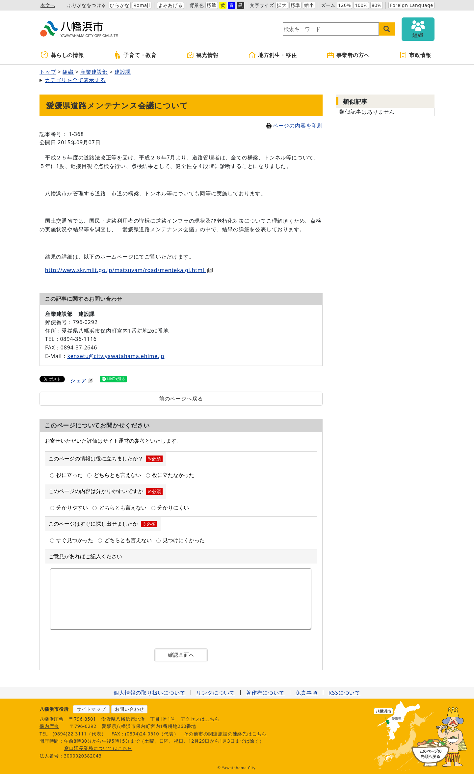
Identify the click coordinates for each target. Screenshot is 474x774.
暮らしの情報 (62, 55)
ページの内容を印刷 (294, 125)
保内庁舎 (49, 726)
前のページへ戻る (181, 398)
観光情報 (202, 55)
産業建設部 (94, 71)
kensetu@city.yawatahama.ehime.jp (115, 356)
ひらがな (119, 5)
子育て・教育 (135, 55)
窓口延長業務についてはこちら (98, 748)
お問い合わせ (129, 709)
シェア (81, 380)
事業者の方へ (348, 55)
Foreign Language (411, 5)
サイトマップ (91, 709)
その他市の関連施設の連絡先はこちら (225, 734)
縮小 (309, 5)
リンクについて (215, 692)
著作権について (265, 692)
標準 (212, 5)
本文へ (47, 5)
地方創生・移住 (272, 55)
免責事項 (307, 692)
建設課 (123, 71)
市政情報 (415, 55)
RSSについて (344, 692)
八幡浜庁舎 (52, 719)
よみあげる (170, 5)
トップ (48, 71)
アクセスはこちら (200, 719)
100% (361, 5)
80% (377, 5)
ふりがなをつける (86, 5)
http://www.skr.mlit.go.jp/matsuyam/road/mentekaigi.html (129, 270)
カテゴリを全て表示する (75, 80)
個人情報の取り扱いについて (149, 692)
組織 (68, 71)
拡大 (282, 5)
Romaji (141, 5)
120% (344, 5)
